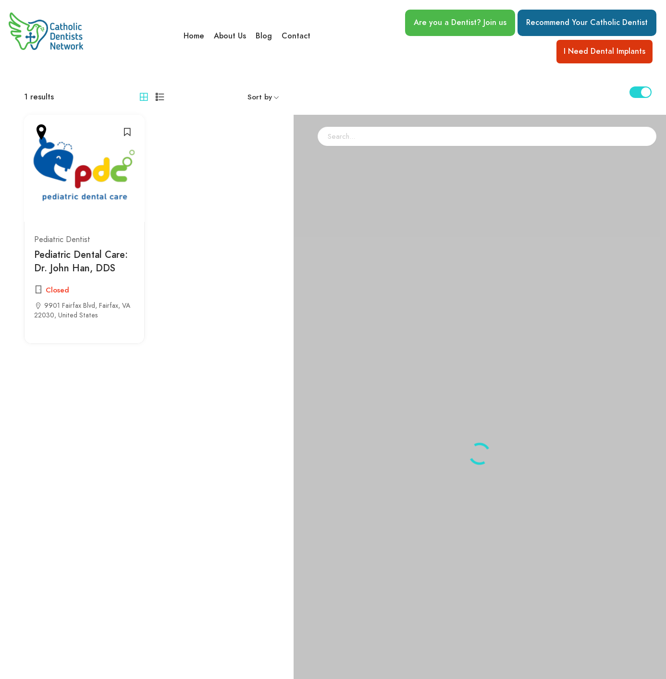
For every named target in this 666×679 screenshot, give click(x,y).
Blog (264, 36)
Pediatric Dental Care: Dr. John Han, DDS (81, 261)
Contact (296, 36)
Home (194, 36)
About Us (230, 36)
